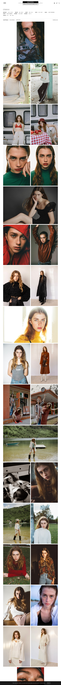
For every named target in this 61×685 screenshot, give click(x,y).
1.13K (12, 15)
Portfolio (5, 19)
